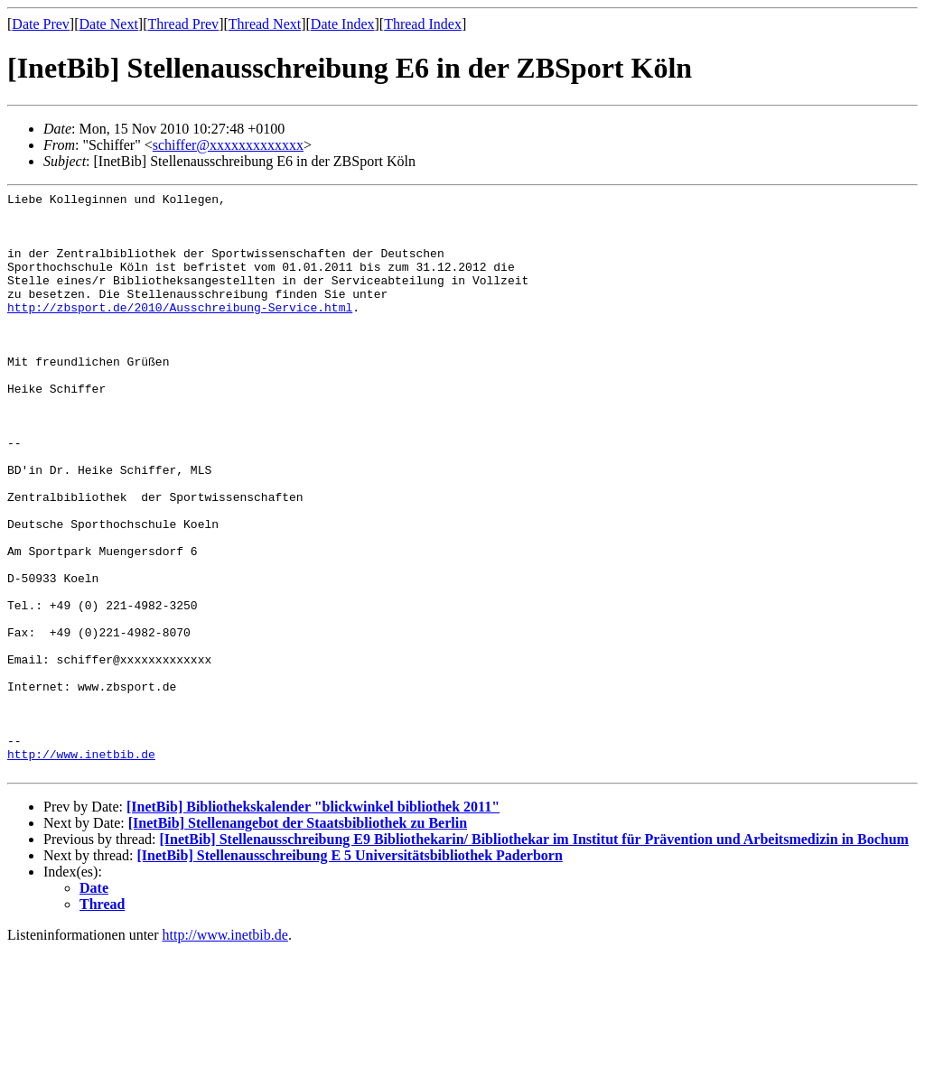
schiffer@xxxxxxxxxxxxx (228, 145)
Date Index (343, 24)
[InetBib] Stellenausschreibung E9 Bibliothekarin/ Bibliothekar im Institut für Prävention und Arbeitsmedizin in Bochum (533, 955)
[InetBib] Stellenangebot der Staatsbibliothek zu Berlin (297, 939)
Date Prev (41, 24)
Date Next (108, 24)
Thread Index (423, 24)
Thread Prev (183, 24)
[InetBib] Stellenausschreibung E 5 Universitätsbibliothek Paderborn (350, 971)
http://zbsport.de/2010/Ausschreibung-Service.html (179, 331)
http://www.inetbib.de (81, 867)
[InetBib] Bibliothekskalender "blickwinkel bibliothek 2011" (313, 923)
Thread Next (265, 24)
